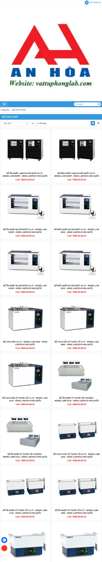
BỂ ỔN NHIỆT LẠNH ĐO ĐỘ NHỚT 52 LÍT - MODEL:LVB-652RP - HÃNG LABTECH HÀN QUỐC (25, 174)
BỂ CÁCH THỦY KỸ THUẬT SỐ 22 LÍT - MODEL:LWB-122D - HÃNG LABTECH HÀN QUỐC (76, 455)
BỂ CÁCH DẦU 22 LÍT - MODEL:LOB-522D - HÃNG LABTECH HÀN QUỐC (25, 343)
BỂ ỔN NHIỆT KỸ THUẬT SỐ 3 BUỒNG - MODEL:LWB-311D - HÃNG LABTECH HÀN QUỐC (77, 399)
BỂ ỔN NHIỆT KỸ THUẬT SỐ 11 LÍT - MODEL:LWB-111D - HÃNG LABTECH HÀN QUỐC (25, 511)
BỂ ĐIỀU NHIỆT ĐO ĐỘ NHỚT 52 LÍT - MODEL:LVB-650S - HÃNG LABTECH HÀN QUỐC (77, 230)
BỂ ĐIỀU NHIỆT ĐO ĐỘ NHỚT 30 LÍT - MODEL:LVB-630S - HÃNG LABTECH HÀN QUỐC (77, 287)
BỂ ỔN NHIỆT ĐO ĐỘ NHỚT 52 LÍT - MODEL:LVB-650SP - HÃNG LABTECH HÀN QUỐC (25, 230)
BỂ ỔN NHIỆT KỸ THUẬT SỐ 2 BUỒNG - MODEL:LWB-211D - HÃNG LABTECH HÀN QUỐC (25, 455)
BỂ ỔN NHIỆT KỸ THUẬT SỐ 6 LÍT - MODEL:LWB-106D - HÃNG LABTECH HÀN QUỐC (77, 511)
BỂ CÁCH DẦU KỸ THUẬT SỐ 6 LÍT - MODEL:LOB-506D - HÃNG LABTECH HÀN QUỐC (77, 343)
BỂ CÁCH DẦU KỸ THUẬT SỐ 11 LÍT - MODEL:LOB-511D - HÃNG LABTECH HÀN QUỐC (25, 399)
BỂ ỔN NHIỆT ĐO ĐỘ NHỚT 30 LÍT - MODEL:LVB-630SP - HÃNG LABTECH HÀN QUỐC (25, 287)
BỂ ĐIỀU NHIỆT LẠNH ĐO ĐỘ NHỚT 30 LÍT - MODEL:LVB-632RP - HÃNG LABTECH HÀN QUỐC (76, 174)
